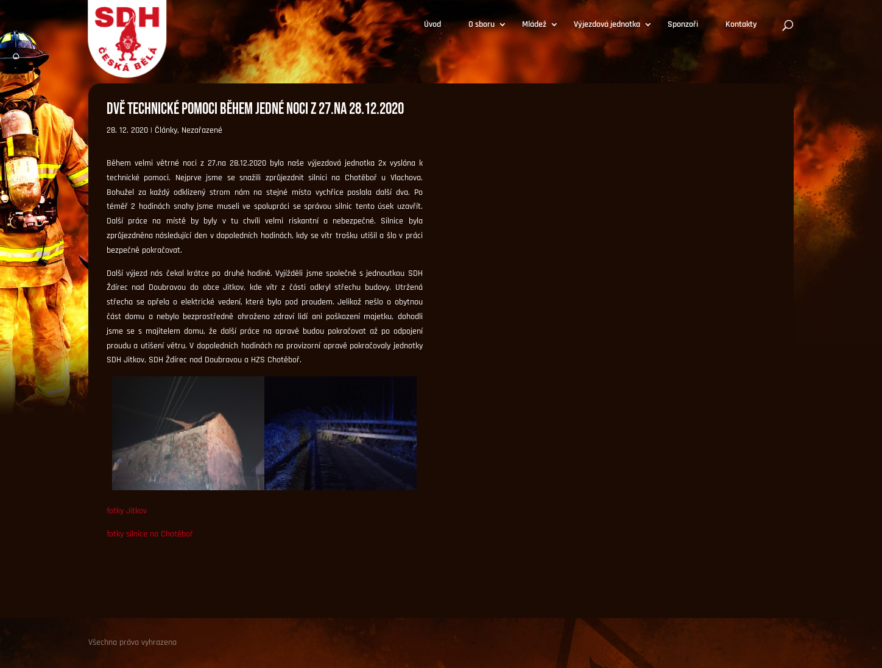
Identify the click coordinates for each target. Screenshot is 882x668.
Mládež (534, 25)
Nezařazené (202, 130)
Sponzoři (683, 25)
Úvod (432, 25)
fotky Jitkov (127, 510)
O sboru (481, 25)
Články (166, 130)
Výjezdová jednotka (607, 25)
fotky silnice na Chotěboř (150, 534)
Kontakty (741, 25)
